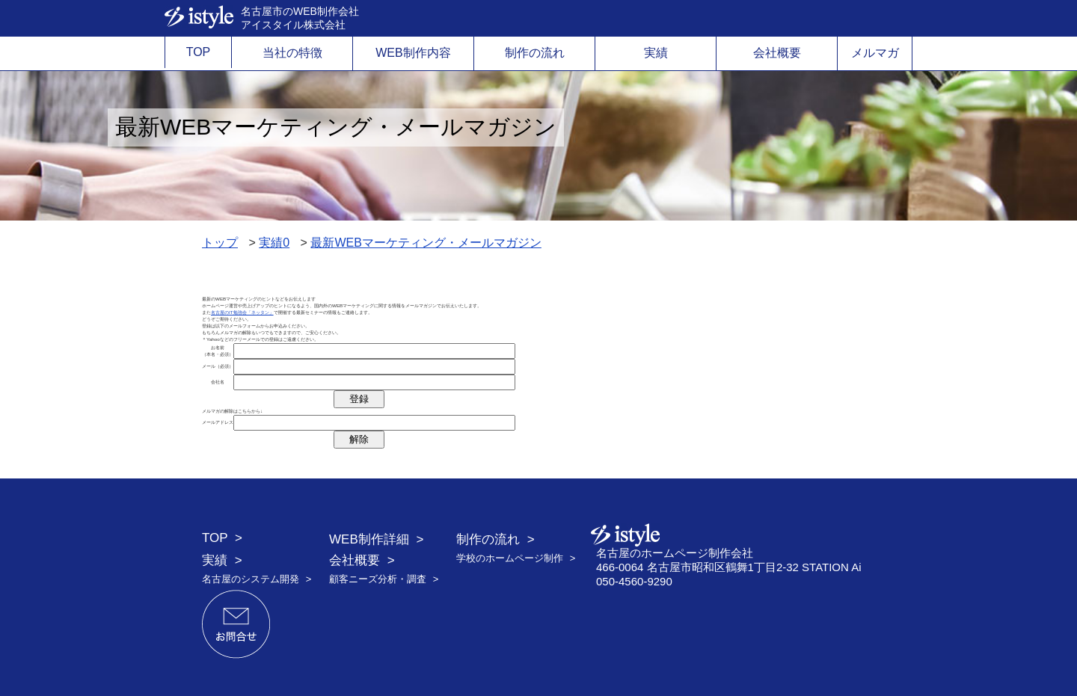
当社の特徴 (292, 52)
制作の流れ (535, 52)
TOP (198, 52)
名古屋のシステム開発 (250, 579)
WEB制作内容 (412, 52)
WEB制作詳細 (369, 539)
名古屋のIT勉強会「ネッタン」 (242, 312)
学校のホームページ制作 (509, 558)
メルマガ (875, 52)
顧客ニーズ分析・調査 (377, 579)
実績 (656, 52)
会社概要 (777, 52)
